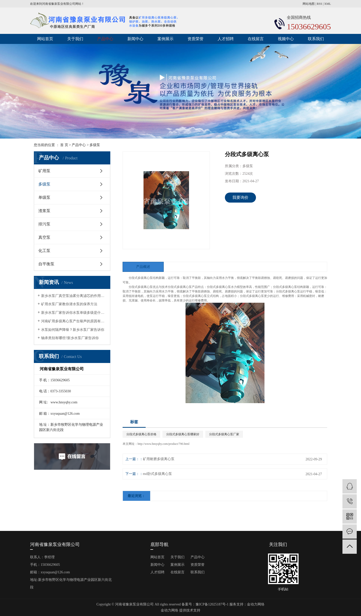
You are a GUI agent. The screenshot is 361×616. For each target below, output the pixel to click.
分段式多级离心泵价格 (141, 434)
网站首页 (45, 39)
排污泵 (44, 224)
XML (327, 4)
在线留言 (256, 39)
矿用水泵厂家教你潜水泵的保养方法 (69, 304)
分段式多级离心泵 (141, 278)
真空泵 (44, 237)
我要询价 (240, 197)
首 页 (64, 145)
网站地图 (309, 4)
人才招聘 (226, 39)
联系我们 (316, 39)
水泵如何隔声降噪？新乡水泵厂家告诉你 (72, 330)
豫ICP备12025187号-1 (212, 604)
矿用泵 (44, 171)
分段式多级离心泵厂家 (224, 434)
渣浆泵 (44, 211)
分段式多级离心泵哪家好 (182, 434)
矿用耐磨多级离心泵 (158, 459)
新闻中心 (135, 39)
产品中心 (105, 39)
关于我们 (75, 39)
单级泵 (44, 197)
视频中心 (286, 39)
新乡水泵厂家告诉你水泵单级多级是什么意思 (74, 313)
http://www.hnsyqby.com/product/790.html (164, 444)
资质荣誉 (196, 39)
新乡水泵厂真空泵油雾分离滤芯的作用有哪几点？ (74, 296)
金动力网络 (255, 604)
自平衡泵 (46, 264)
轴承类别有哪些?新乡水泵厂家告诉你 (70, 338)
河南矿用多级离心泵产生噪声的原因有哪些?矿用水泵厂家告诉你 (74, 321)
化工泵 (44, 251)
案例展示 (165, 39)
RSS (319, 4)
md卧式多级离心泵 (157, 474)
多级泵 (94, 145)
